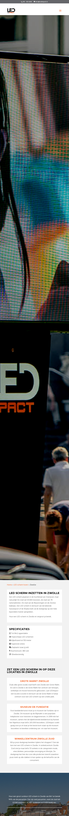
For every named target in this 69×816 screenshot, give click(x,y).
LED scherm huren (21, 585)
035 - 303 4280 (27, 2)
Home (9, 585)
